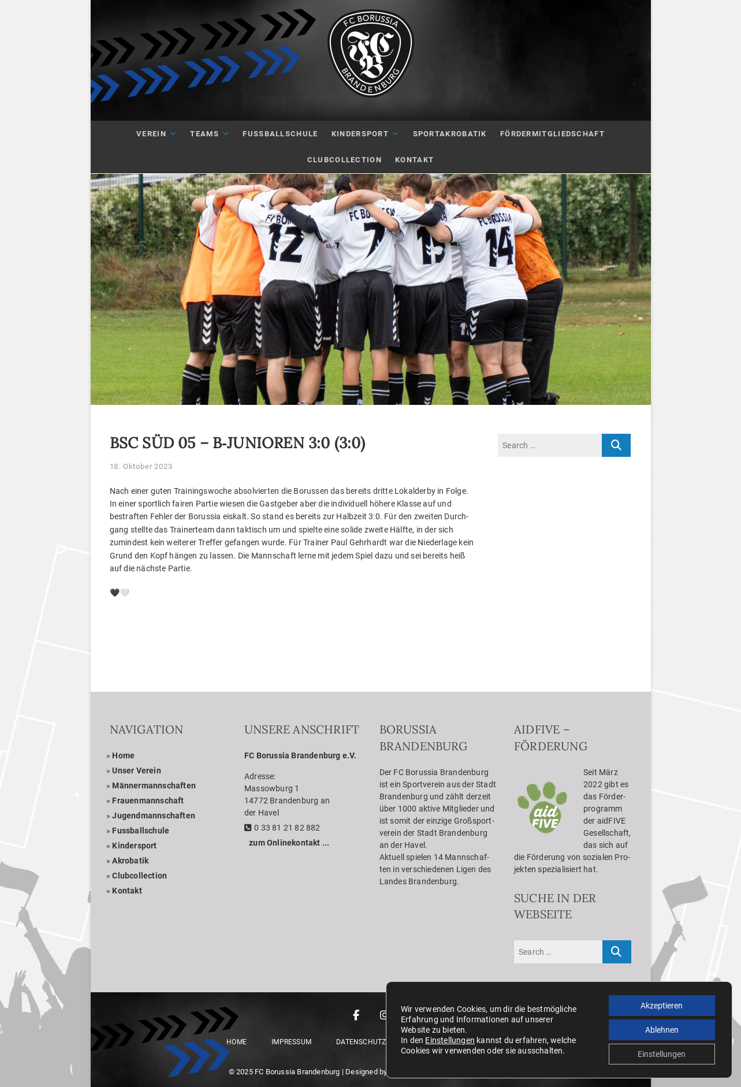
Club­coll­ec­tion (139, 875)
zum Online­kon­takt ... (289, 842)
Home (123, 755)
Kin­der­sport (360, 133)
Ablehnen (662, 1029)
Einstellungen (450, 1040)
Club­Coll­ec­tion (344, 159)
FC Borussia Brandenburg (297, 1071)
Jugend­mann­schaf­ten (153, 815)
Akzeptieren (662, 1005)
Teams (204, 133)
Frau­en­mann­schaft (148, 800)
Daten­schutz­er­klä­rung (381, 1042)
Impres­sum (291, 1042)
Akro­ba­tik (130, 860)
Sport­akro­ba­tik (450, 133)
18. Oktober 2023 (141, 466)
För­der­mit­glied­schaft (552, 133)
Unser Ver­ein (136, 770)
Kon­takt (414, 159)
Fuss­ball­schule (140, 830)
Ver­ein (151, 133)
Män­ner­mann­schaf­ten (154, 785)
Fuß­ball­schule (280, 133)
